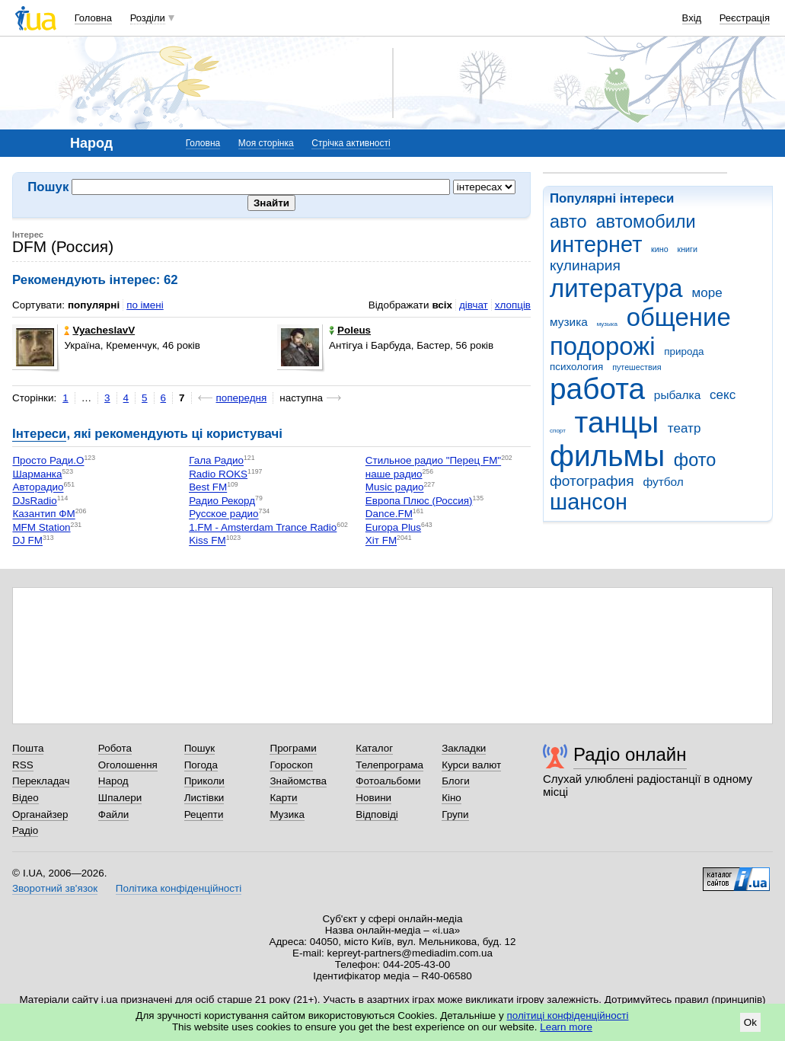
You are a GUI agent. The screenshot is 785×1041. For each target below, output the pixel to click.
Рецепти (204, 814)
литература (616, 288)
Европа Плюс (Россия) (419, 500)
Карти (283, 797)
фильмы (607, 455)
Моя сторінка (266, 143)
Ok (750, 1022)
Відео (25, 797)
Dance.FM (389, 514)
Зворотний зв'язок (54, 888)
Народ (113, 781)
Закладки (464, 748)
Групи (455, 814)
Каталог (374, 748)
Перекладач (40, 781)
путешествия (636, 367)
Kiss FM (207, 541)
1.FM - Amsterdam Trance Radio (263, 527)
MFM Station (41, 527)
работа (597, 388)
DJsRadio (34, 500)
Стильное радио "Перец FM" (433, 461)
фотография (592, 481)
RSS (23, 765)
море (706, 293)
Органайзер (40, 814)
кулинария (585, 265)
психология (576, 366)
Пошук (199, 748)
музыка (607, 324)
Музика (287, 814)
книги (687, 249)
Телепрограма (389, 765)
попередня (241, 398)
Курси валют (471, 765)
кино (660, 249)
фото (695, 460)
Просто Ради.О (48, 461)
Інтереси (39, 433)
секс (723, 395)
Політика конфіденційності (178, 888)
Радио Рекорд (222, 500)
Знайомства (298, 781)
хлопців (513, 305)
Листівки (204, 797)
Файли (113, 814)
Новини (373, 797)
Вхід (692, 18)
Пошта (27, 748)
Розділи (147, 18)
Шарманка (37, 474)
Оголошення (128, 765)
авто (568, 222)
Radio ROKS (218, 474)
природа (684, 351)
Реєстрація (745, 18)
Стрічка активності (350, 143)
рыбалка (677, 394)
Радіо (25, 830)
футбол (663, 481)
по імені (145, 305)
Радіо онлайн (630, 754)
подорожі (603, 346)
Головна (93, 18)
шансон (588, 502)
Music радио (394, 487)
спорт (558, 430)
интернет (596, 244)
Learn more (566, 1027)
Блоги (456, 781)
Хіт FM (381, 541)
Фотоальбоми (388, 781)
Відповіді (377, 814)
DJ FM (27, 541)
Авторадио (37, 487)
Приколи (204, 781)
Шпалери (120, 797)
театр (684, 428)
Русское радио (223, 514)
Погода (201, 765)
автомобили (645, 222)
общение (679, 317)
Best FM (208, 487)
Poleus (350, 330)
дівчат (473, 305)
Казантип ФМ (43, 514)
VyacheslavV (99, 330)
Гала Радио (216, 461)
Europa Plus (393, 527)
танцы (617, 422)
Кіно (451, 797)
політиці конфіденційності (568, 1015)
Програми (293, 748)
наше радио (394, 474)
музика (569, 321)
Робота (115, 748)
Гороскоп (291, 765)
